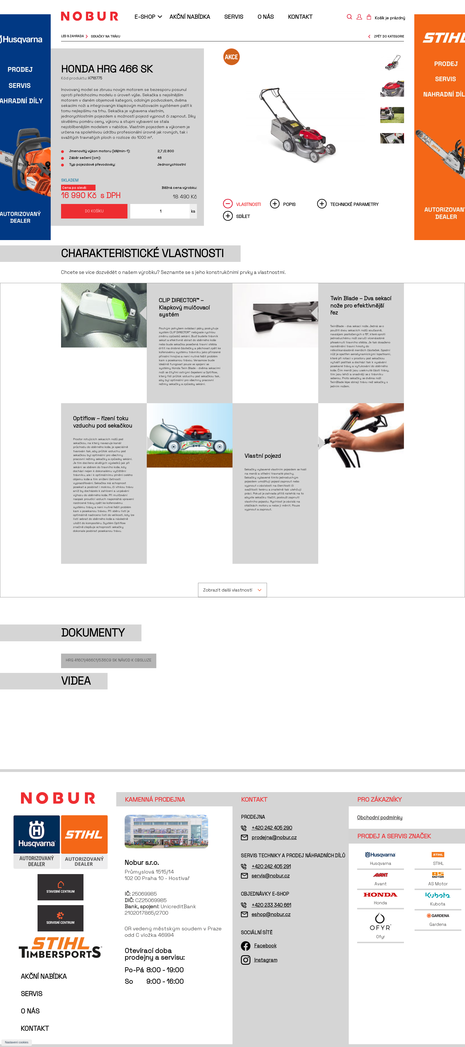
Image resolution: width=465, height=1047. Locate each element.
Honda (380, 899)
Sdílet (243, 216)
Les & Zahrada (72, 36)
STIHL (438, 859)
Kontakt (300, 17)
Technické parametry (354, 204)
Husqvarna (380, 859)
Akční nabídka (189, 17)
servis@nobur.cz (271, 876)
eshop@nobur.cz (271, 914)
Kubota (438, 900)
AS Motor (438, 879)
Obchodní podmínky (379, 817)
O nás (265, 17)
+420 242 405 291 (271, 866)
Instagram (265, 960)
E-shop (144, 17)
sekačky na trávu (105, 36)
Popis (289, 204)
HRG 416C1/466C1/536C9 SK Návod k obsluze (109, 660)
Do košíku (94, 211)
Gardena (438, 920)
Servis (233, 17)
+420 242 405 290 (272, 828)
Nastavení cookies (16, 1042)
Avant (381, 879)
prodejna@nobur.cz (274, 837)
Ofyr (380, 925)
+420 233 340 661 (271, 905)
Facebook (265, 946)
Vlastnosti (248, 204)
